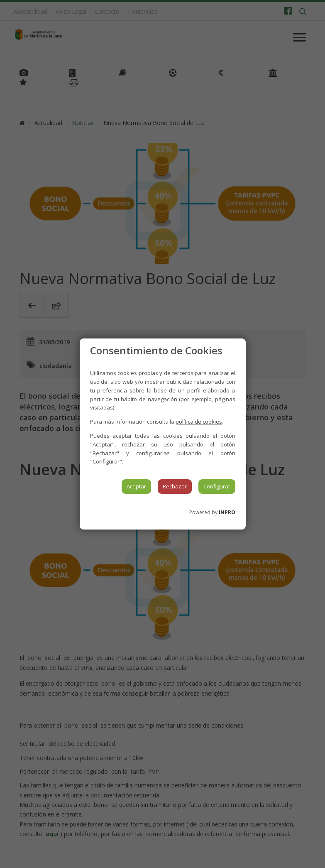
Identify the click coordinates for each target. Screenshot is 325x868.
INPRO (227, 512)
